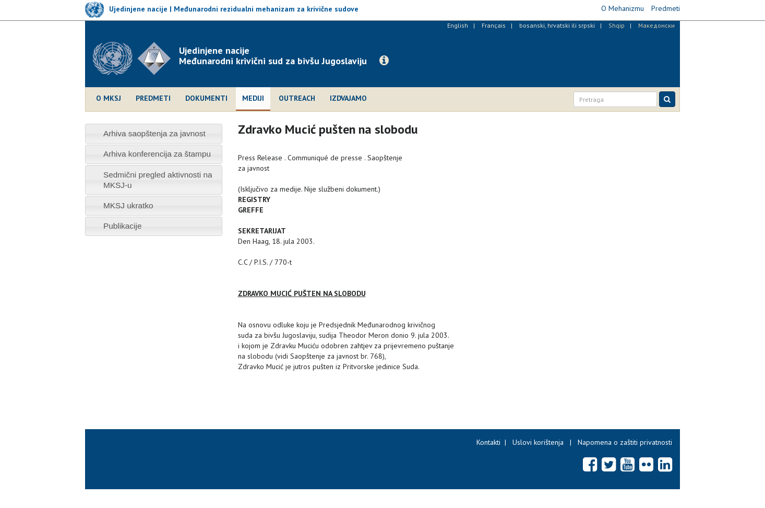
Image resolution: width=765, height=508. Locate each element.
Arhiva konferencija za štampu (157, 153)
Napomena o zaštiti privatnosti (625, 442)
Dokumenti (206, 98)
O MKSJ (108, 98)
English (457, 25)
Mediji (253, 98)
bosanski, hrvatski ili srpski (557, 25)
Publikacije (122, 225)
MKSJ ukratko (128, 205)
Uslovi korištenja (538, 442)
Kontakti (488, 442)
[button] (384, 60)
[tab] (153, 133)
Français (494, 25)
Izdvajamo (348, 98)
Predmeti (153, 98)
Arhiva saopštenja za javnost (154, 133)
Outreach (297, 98)
